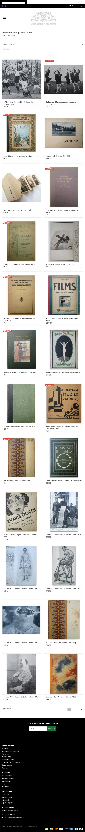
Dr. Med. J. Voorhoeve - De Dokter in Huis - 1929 (20, 697)
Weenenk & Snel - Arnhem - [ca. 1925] (17, 210)
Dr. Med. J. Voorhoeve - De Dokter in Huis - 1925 (63, 535)
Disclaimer (5, 754)
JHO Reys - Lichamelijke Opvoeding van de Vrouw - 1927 (19, 319)
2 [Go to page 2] (73, 709)
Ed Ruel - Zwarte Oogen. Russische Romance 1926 (20, 536)
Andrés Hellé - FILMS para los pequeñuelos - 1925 (62, 319)
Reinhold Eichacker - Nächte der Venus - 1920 (63, 372)
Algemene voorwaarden (10, 751)
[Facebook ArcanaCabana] (40, 735)
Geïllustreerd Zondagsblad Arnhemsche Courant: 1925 (61, 103)
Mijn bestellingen (7, 797)
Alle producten (7, 776)
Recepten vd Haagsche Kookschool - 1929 (19, 264)
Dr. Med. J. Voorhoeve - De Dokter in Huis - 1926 (20, 589)
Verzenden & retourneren (11, 762)
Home (3, 36)
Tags (8, 36)
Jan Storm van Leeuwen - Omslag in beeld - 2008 (64, 480)
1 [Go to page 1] (69, 709)
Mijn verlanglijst (7, 803)
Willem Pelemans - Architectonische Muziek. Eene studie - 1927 (62, 428)
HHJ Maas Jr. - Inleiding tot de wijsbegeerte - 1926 (62, 211)
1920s (13, 36)
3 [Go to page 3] (77, 709)
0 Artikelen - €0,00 (76, 6)
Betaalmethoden (8, 759)
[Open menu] (4, 17)
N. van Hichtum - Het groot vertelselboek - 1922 (20, 156)
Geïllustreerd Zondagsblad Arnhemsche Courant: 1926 (18, 103)
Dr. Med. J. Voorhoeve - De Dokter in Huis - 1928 (20, 643)
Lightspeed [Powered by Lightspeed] (33, 826)
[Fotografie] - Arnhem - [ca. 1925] (58, 156)
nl (2, 6)
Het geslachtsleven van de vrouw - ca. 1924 (19, 426)
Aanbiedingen (6, 781)
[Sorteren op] (42, 44)
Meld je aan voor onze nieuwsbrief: (42, 723)
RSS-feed (5, 787)
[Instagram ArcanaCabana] (44, 735)
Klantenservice (7, 765)
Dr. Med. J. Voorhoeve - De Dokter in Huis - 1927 (63, 589)
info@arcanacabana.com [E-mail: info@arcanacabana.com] (14, 818)
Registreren (6, 794)
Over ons (5, 748)
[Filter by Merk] (42, 49)
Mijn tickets (6, 800)
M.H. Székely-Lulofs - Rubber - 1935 (16, 480)
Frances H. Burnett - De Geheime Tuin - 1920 (19, 372)
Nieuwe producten (8, 778)
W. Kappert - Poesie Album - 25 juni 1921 (60, 264)
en (5, 6)
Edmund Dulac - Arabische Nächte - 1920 (61, 697)
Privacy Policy (6, 757)
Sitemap (5, 768)
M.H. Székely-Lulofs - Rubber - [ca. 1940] (61, 643)
